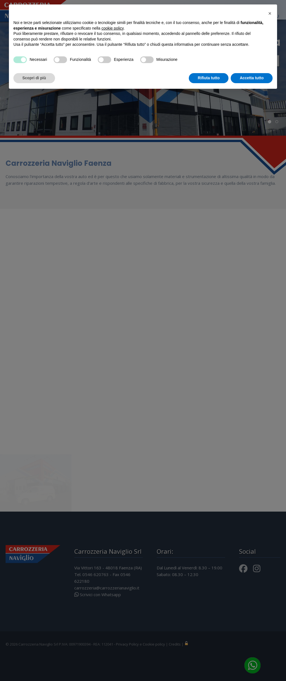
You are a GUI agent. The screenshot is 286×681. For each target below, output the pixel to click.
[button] (269, 13)
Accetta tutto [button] (252, 78)
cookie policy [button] (112, 28)
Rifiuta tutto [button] (209, 78)
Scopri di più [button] (34, 78)
